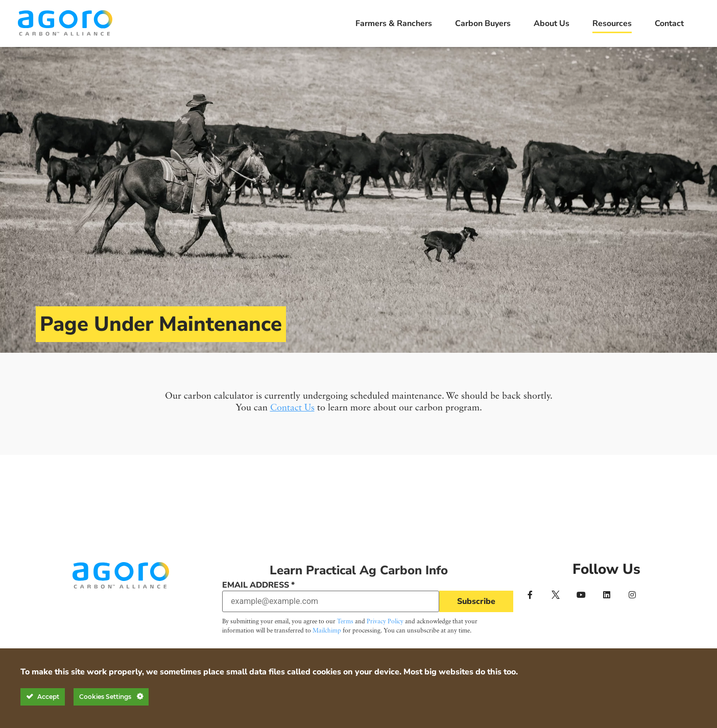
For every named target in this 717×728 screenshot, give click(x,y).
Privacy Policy (385, 622)
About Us (551, 23)
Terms (345, 622)
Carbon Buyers (483, 23)
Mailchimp (327, 631)
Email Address (258, 585)
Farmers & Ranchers (393, 23)
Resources (612, 23)
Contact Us (292, 407)
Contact (669, 23)
